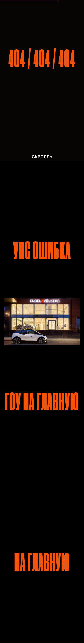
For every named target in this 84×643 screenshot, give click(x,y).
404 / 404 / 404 (42, 58)
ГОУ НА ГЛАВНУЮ (42, 401)
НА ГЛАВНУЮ (42, 562)
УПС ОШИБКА (42, 250)
